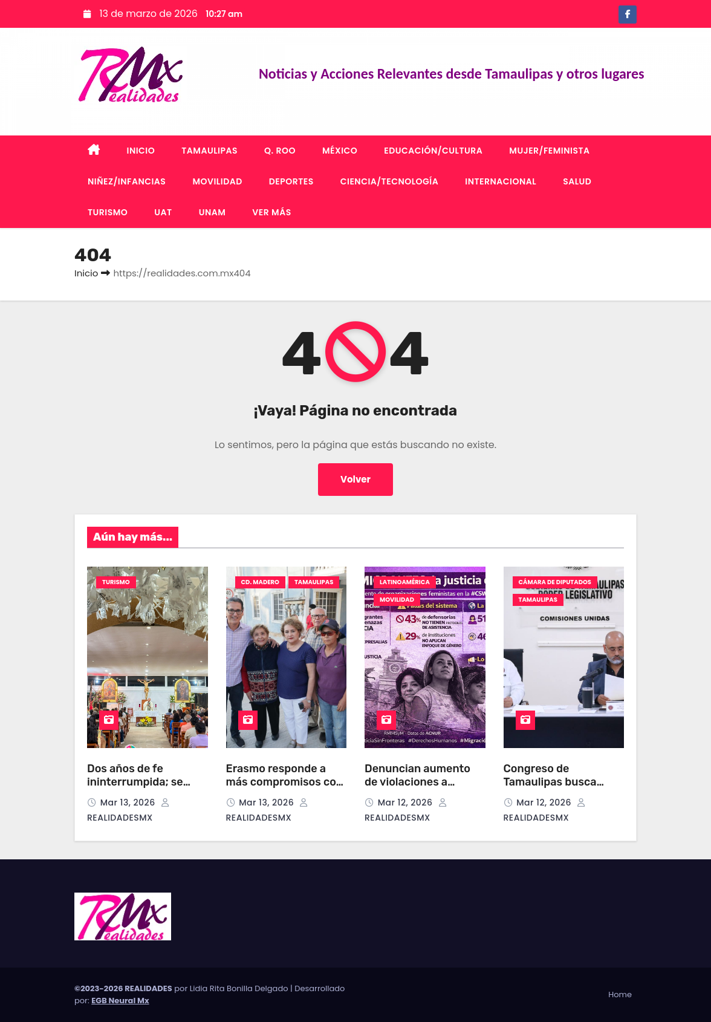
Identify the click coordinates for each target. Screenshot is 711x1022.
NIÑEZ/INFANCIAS (127, 181)
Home (620, 994)
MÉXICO (339, 151)
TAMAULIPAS (209, 151)
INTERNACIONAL (500, 181)
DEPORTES (291, 181)
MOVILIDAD (217, 181)
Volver (355, 479)
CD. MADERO (260, 582)
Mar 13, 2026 (129, 802)
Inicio (86, 273)
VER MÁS (271, 212)
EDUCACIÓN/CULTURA (433, 151)
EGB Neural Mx (120, 1000)
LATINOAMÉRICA (405, 582)
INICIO (141, 151)
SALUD (577, 181)
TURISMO (108, 212)
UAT (163, 212)
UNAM (212, 212)
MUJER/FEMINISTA (549, 151)
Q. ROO (280, 151)
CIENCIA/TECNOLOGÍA (389, 181)
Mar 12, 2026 (406, 802)
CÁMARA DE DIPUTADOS (555, 582)
